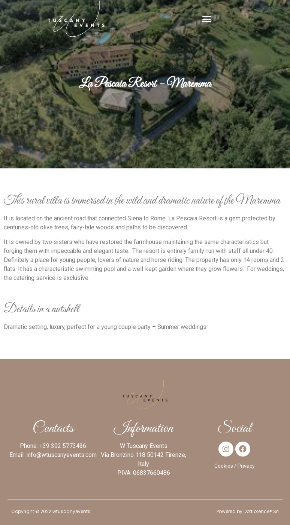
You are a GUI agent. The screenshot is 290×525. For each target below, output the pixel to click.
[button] (207, 19)
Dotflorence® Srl (261, 511)
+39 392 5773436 (62, 445)
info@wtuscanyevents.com (61, 454)
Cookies (223, 466)
